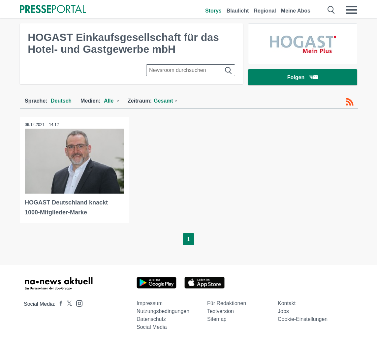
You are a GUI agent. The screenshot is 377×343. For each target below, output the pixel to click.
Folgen (302, 77)
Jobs (283, 311)
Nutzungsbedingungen (163, 311)
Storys (213, 11)
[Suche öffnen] (331, 10)
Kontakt (287, 303)
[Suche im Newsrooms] (190, 70)
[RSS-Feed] (349, 102)
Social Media (152, 327)
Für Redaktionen (226, 303)
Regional (265, 11)
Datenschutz (151, 319)
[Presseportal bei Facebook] (59, 304)
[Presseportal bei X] (67, 304)
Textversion (220, 311)
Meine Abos (295, 11)
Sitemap (217, 319)
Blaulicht (238, 11)
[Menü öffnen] (351, 10)
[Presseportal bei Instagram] (77, 303)
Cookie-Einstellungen (303, 319)
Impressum (150, 303)
